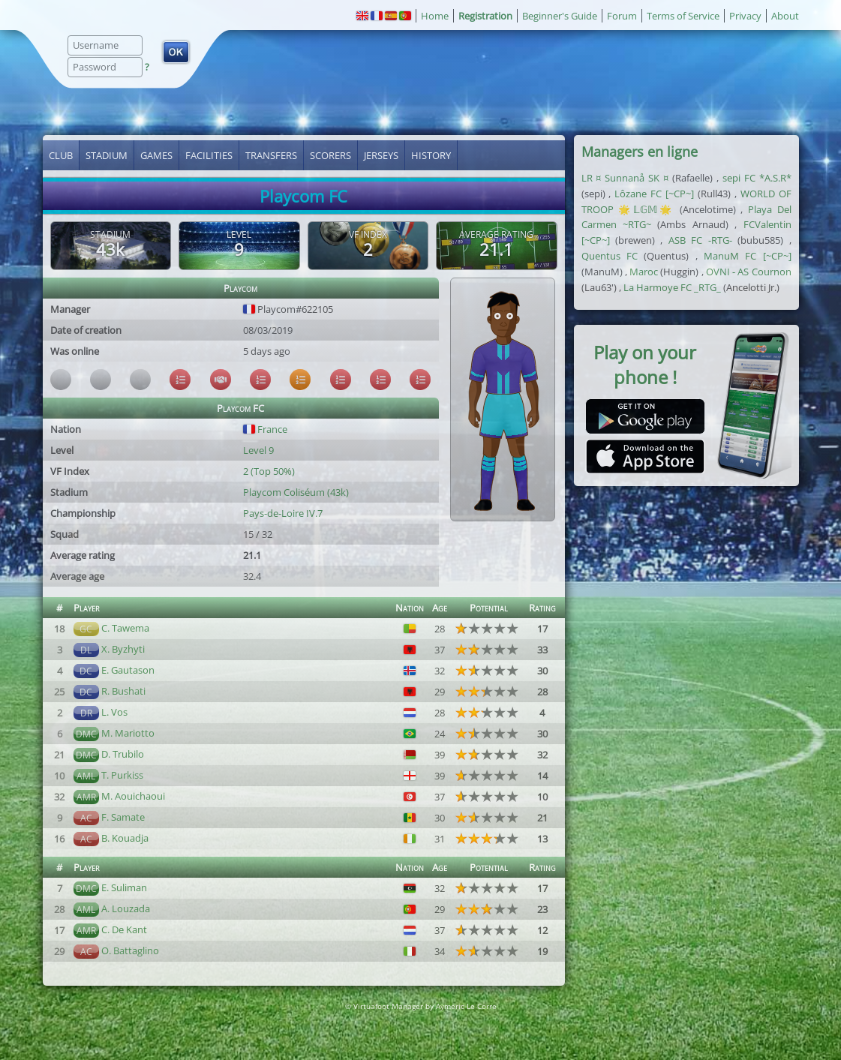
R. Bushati (123, 691)
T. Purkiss (122, 775)
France (265, 429)
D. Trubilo (122, 754)
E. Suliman (124, 887)
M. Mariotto (128, 733)
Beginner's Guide (559, 16)
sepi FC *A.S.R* (756, 178)
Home (435, 16)
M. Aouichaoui (133, 796)
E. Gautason (128, 670)
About (785, 16)
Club (61, 155)
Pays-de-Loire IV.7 (283, 513)
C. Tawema (125, 628)
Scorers (330, 155)
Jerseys (381, 155)
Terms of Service (683, 16)
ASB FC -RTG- (700, 240)
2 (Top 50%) (269, 471)
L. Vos (114, 712)
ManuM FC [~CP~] (747, 256)
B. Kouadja (125, 838)
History (431, 155)
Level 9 (258, 450)
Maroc (643, 271)
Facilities (209, 155)
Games (156, 155)
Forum (622, 16)
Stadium (107, 155)
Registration (485, 16)
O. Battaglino (130, 950)
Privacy (745, 16)
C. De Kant (124, 929)
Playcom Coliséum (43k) (296, 492)
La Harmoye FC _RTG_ (672, 287)
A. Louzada (125, 908)
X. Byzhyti (123, 649)
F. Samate (123, 817)
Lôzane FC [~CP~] (654, 193)
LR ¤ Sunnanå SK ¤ (625, 178)
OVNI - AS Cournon (748, 271)
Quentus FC (609, 256)
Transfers (271, 155)
